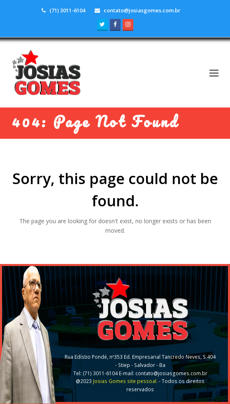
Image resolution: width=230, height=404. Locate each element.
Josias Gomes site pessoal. (125, 381)
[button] (213, 72)
